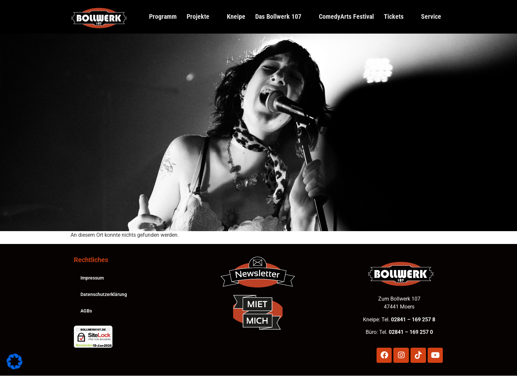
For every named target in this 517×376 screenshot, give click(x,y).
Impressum (92, 277)
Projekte (201, 16)
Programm (163, 16)
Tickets (396, 16)
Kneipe (236, 16)
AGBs (86, 310)
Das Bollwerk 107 (281, 16)
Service (434, 16)
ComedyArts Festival (346, 16)
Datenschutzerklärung (103, 293)
